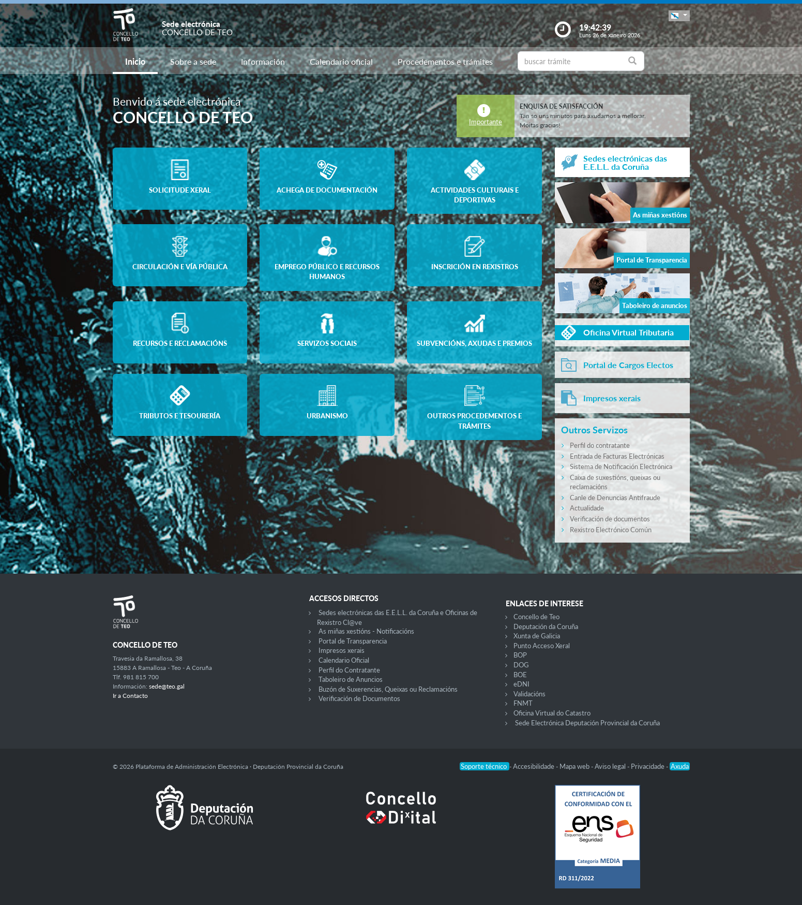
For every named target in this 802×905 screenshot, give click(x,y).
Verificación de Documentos (359, 698)
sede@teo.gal (167, 686)
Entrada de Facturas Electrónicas (617, 456)
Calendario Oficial (344, 660)
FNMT (523, 703)
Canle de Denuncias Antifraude (615, 497)
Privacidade (648, 766)
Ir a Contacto (130, 695)
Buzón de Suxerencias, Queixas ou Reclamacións (388, 689)
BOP (520, 655)
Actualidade (587, 508)
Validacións (529, 694)
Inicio (135, 61)
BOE (520, 674)
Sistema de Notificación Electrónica (621, 466)
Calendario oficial (341, 61)
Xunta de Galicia (536, 636)
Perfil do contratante (600, 445)
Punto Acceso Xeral (541, 645)
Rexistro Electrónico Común (611, 530)
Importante (485, 122)
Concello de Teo (536, 616)
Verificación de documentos (610, 519)
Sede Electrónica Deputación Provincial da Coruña (587, 723)
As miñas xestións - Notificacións (366, 631)
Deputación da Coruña (545, 626)
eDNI (521, 684)
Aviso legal (611, 766)
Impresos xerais (342, 650)
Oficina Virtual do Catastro (552, 713)
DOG (521, 665)
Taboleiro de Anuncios (351, 679)
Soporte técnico (484, 766)
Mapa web (575, 766)
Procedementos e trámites (445, 61)
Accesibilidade (534, 766)
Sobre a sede (193, 61)
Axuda (680, 766)
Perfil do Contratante (349, 670)
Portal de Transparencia (353, 641)
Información (263, 61)
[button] (679, 15)
